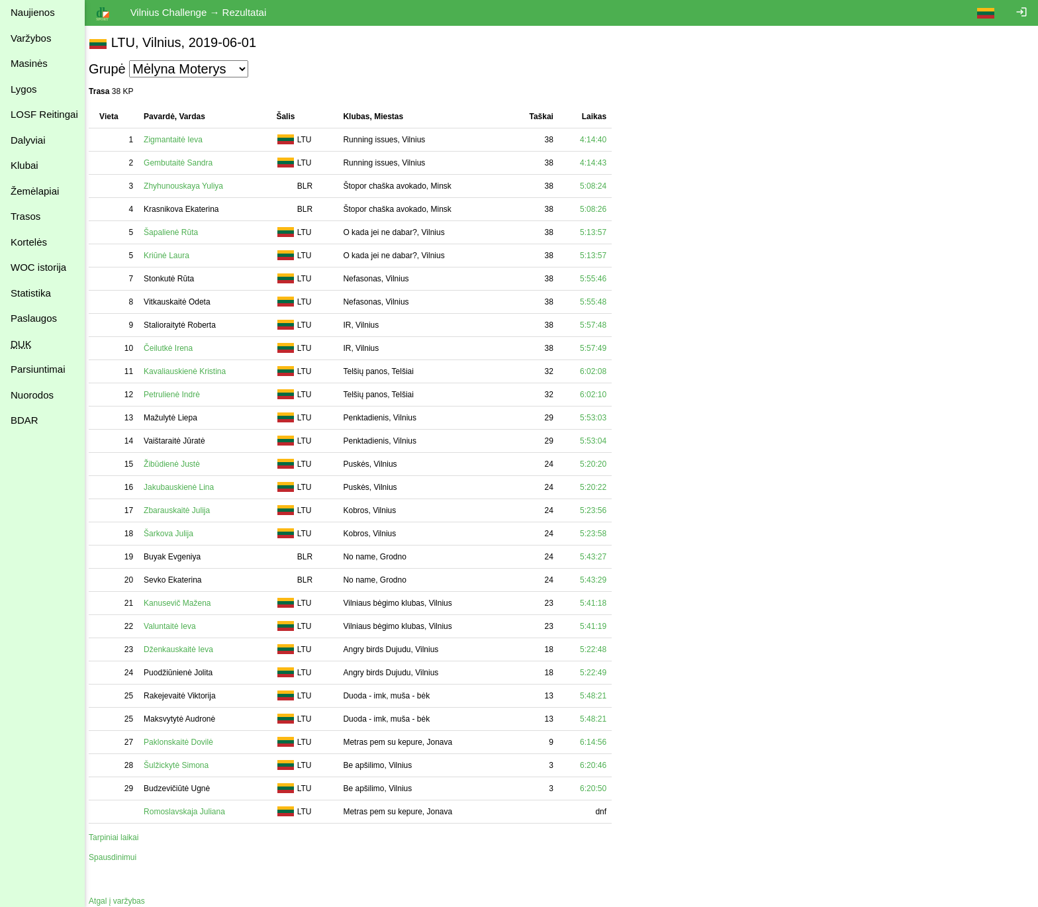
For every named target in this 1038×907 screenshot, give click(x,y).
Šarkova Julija (175, 533)
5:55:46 (600, 278)
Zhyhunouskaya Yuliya (190, 186)
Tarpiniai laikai (120, 837)
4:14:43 (600, 162)
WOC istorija (38, 267)
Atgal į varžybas (123, 901)
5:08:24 (600, 186)
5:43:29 (600, 580)
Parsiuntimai (38, 369)
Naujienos (33, 12)
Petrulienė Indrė (178, 394)
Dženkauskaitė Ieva (185, 649)
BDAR (24, 420)
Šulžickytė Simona (182, 765)
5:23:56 (600, 510)
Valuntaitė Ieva (176, 626)
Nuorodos (32, 395)
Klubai (24, 165)
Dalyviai (28, 140)
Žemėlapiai (35, 191)
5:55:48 (600, 302)
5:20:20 (600, 464)
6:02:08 (600, 371)
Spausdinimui (119, 857)
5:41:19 (600, 626)
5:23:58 (600, 533)
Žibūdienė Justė (178, 464)
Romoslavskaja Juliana (191, 811)
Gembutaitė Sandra (184, 162)
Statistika (31, 293)
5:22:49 (600, 672)
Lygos (23, 89)
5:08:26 (600, 209)
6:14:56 (600, 742)
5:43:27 (600, 556)
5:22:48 (600, 649)
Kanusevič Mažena (183, 603)
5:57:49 (600, 348)
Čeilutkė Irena (174, 348)
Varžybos (31, 38)
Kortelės (29, 242)
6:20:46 (600, 765)
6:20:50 (600, 788)
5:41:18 (600, 603)
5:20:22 (600, 487)
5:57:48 (600, 325)
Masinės (29, 63)
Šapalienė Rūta (177, 232)
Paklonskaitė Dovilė (185, 742)
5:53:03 (600, 417)
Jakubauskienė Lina (185, 487)
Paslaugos (34, 318)
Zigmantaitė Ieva (179, 139)
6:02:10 (600, 394)
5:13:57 (600, 232)
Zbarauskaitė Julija (183, 510)
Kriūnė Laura (173, 255)
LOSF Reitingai (44, 114)
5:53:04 (600, 441)
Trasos (25, 216)
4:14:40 (600, 139)
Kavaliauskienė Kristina (191, 371)
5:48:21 (600, 695)
